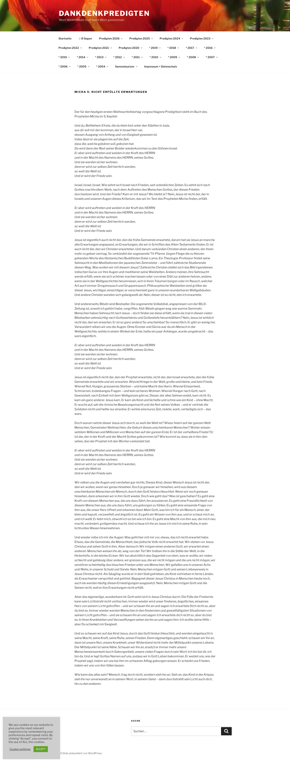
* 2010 (156, 57)
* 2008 (193, 57)
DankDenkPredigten (104, 13)
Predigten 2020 (131, 47)
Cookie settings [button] (20, 749)
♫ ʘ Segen (85, 38)
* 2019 (155, 47)
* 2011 (137, 57)
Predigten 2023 (202, 38)
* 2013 (101, 57)
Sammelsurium (126, 66)
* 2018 (173, 47)
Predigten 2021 (100, 47)
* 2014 (83, 57)
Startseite (64, 38)
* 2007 (212, 57)
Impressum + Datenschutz (160, 66)
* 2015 (64, 57)
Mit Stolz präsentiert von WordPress (80, 753)
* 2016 (210, 47)
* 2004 (102, 66)
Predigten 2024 (172, 38)
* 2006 (64, 66)
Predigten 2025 (141, 38)
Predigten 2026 (111, 38)
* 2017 (192, 47)
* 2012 (119, 57)
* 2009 (174, 57)
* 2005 (83, 66)
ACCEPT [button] (41, 749)
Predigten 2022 (70, 47)
